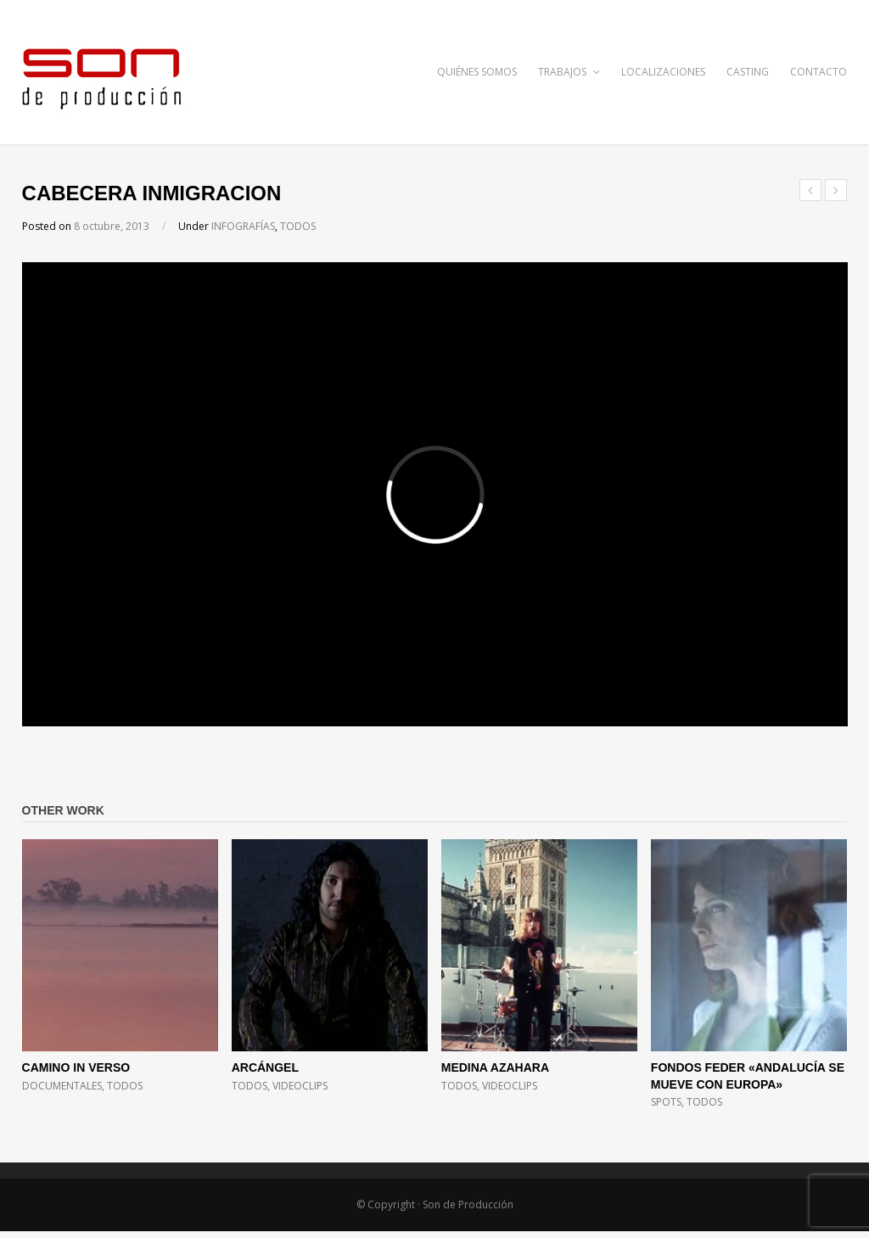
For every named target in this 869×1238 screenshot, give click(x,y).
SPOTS (666, 1102)
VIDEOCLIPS (300, 1085)
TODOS (298, 226)
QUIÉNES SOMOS (477, 71)
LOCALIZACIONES (663, 71)
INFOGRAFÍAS (243, 226)
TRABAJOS (569, 71)
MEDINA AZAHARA (495, 1067)
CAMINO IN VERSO (76, 1067)
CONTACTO (818, 71)
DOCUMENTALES (62, 1085)
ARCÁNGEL (265, 1067)
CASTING (747, 71)
